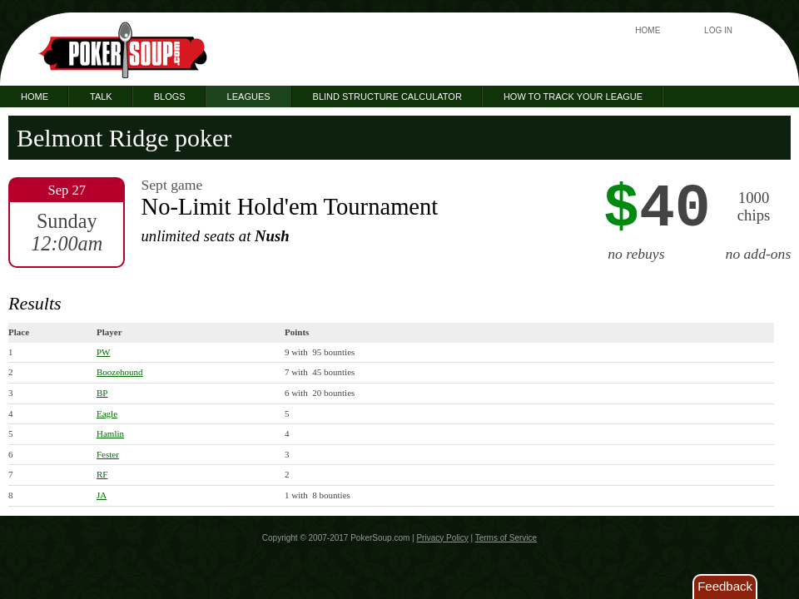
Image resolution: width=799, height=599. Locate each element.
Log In (718, 30)
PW (104, 352)
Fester (108, 454)
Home (647, 30)
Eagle (107, 413)
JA (102, 495)
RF (102, 474)
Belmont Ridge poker (124, 137)
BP (102, 393)
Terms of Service (506, 537)
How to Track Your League (573, 96)
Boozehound (120, 372)
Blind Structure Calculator (387, 96)
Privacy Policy (442, 537)
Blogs (170, 96)
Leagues (248, 96)
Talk (101, 96)
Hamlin (110, 433)
